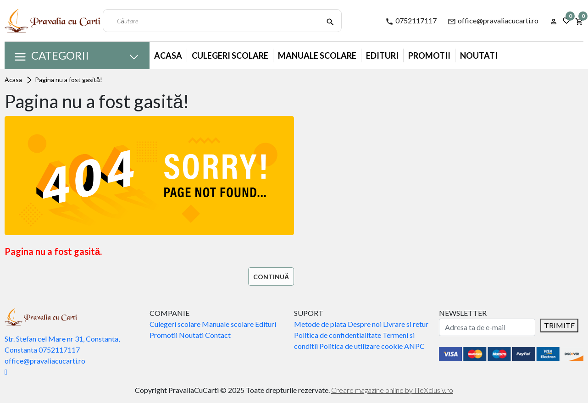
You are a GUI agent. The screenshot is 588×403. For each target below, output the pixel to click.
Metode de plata (320, 324)
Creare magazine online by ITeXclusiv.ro (392, 390)
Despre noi (365, 324)
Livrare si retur (405, 324)
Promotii (429, 55)
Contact (218, 335)
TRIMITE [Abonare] (559, 325)
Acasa (168, 55)
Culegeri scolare (175, 324)
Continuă (271, 277)
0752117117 (411, 21)
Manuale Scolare (317, 55)
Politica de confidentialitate (337, 335)
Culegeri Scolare (230, 55)
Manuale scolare (228, 324)
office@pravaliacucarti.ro (493, 21)
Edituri (382, 55)
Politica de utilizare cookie (361, 346)
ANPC (414, 346)
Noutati (479, 55)
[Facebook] (6, 371)
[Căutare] (330, 20)
